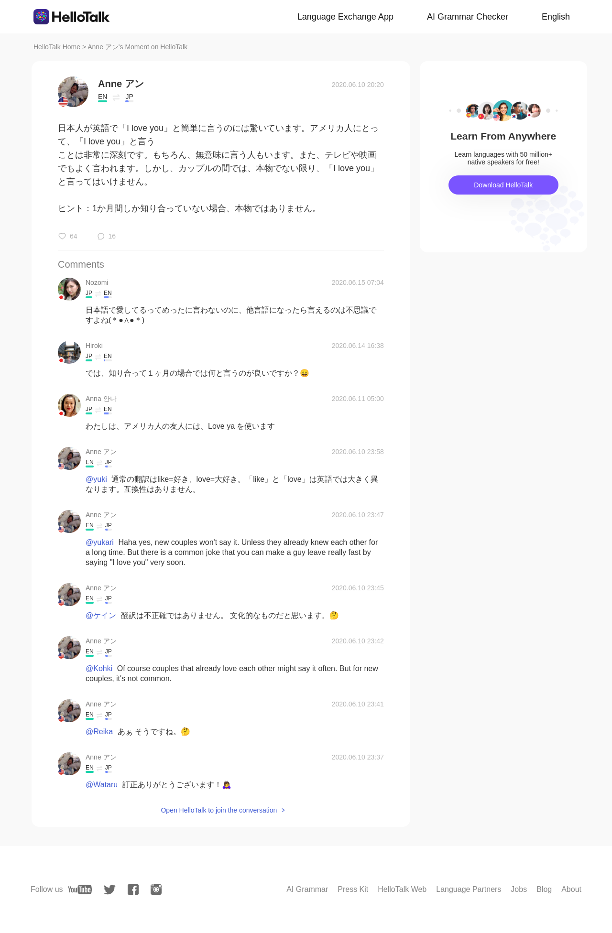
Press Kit (353, 889)
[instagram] (156, 889)
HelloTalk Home (56, 47)
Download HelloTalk (503, 185)
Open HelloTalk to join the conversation (219, 810)
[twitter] (110, 890)
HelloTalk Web (402, 889)
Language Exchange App (345, 17)
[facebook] (133, 889)
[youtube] (80, 889)
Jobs (519, 889)
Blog (544, 889)
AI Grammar (307, 889)
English (556, 17)
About (571, 889)
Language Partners (468, 889)
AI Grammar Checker (467, 17)
